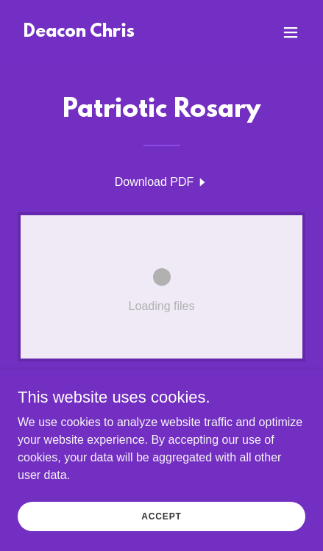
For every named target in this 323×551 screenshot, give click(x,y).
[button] (290, 32)
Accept (161, 526)
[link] (79, 32)
